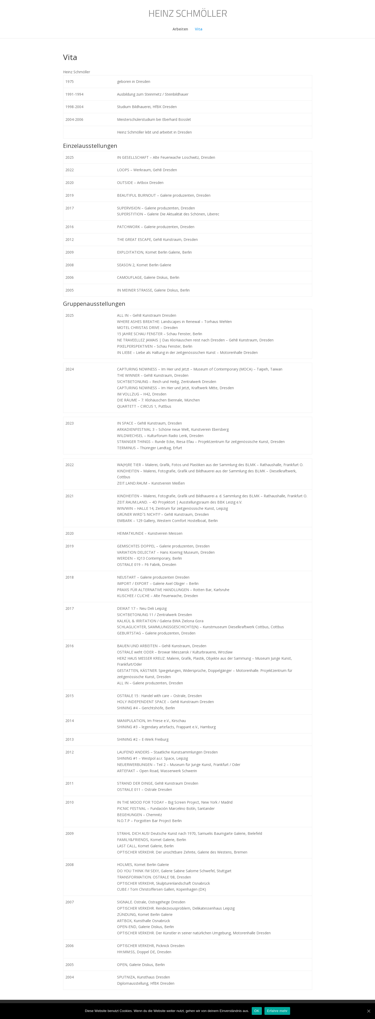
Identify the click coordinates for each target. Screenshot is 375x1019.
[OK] (368, 1011)
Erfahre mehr (277, 1011)
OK (256, 1011)
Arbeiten (180, 29)
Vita (198, 29)
